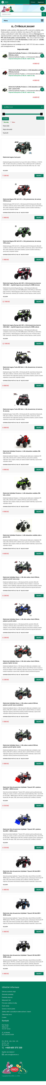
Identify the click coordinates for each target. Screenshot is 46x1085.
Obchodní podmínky (7, 994)
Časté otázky (5, 1006)
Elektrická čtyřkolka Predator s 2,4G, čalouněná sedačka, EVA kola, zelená (26, 54)
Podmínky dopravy (7, 997)
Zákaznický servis (7, 1014)
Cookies (4, 1017)
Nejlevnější (6, 126)
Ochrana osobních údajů (9, 991)
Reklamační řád (6, 1000)
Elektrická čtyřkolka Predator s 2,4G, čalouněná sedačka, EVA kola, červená (26, 71)
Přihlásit (33, 2)
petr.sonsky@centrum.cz (12, 1054)
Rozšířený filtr (8, 107)
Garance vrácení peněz (8, 1009)
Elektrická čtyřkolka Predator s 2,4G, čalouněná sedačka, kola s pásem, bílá (26, 88)
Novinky (6, 122)
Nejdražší (5, 133)
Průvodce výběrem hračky (9, 1003)
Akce (13, 122)
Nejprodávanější (7, 129)
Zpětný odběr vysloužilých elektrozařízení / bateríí (16, 1011)
